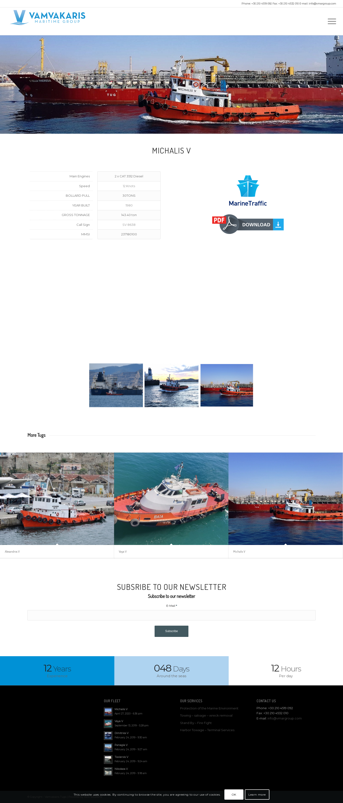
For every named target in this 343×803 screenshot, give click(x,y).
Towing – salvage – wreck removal (206, 715)
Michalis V (239, 551)
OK (234, 794)
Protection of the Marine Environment (209, 708)
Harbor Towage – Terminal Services (207, 730)
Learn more (257, 794)
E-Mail (171, 606)
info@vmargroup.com (284, 718)
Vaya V (123, 551)
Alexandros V (12, 551)
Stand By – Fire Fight (196, 723)
